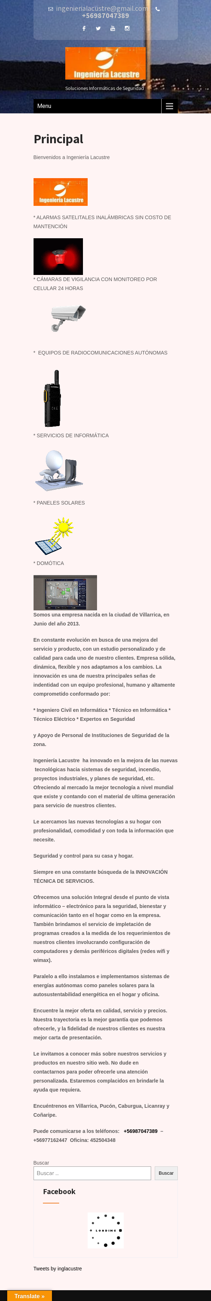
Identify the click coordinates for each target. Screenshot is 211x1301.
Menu (44, 106)
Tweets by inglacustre (58, 1268)
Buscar (41, 1163)
